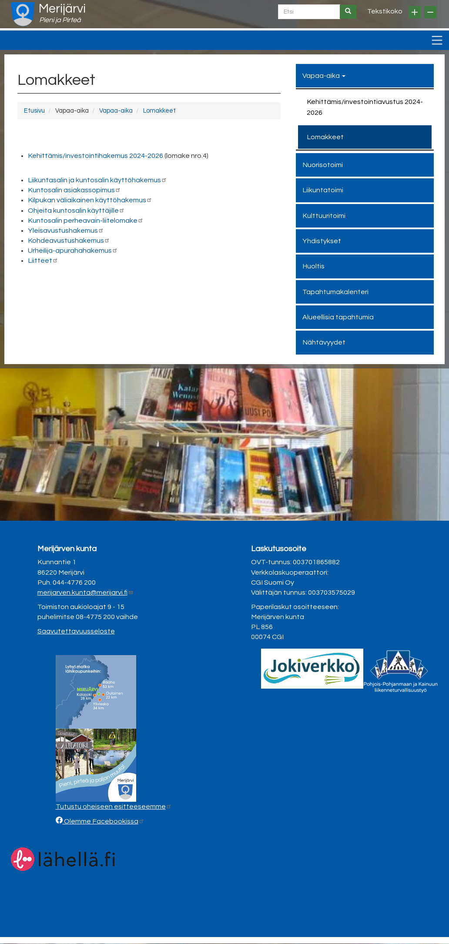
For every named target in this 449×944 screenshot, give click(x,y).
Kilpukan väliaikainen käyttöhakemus (90, 200)
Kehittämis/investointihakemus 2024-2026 (95, 155)
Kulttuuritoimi (323, 215)
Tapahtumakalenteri (335, 291)
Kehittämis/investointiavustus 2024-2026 (365, 107)
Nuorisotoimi (322, 164)
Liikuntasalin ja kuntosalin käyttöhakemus (97, 180)
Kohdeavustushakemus (69, 240)
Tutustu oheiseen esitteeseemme (114, 806)
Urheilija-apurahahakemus (73, 250)
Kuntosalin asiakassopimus (74, 190)
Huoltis (313, 266)
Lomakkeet (159, 110)
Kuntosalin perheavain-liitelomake (86, 220)
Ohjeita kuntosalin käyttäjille (76, 210)
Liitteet (43, 260)
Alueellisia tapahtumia (338, 317)
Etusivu (34, 110)
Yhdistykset (321, 241)
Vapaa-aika (116, 110)
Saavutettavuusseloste (76, 631)
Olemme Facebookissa (103, 821)
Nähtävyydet (323, 342)
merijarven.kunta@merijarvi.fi (85, 592)
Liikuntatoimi (322, 190)
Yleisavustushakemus (66, 230)
